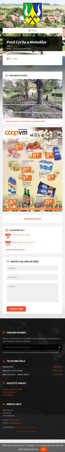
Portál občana (8, 395)
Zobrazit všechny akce (15, 249)
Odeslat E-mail (16, 309)
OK (43, 449)
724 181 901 (57, 370)
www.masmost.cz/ (10, 392)
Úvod (9, 48)
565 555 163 (57, 367)
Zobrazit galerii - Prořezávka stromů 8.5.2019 (25, 121)
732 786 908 (57, 374)
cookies (31, 445)
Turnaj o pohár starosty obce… (24, 242)
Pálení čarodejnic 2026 (20, 235)
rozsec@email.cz (15, 423)
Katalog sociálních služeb (13, 389)
